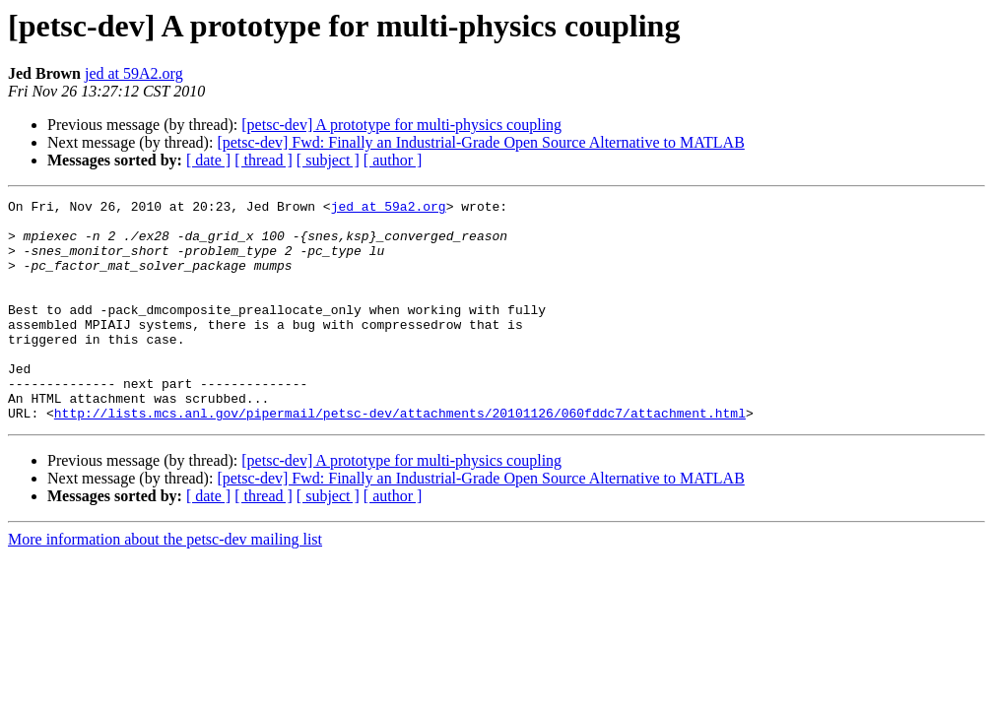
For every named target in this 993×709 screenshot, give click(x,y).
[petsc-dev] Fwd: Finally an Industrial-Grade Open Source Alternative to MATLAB (480, 142)
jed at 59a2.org (388, 209)
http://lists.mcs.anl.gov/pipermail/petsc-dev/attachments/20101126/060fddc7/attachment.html (400, 457)
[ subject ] (328, 160)
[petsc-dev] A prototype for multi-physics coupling (401, 124)
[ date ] (208, 160)
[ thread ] (263, 160)
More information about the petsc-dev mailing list (165, 583)
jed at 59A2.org (134, 73)
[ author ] (393, 160)
